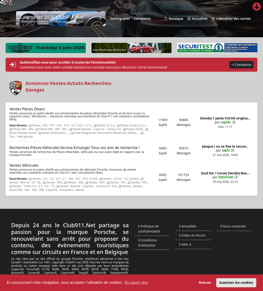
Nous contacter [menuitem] (233, 226)
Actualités (187, 226)
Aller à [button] (185, 244)
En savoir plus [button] (136, 282)
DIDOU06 (226, 177)
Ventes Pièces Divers (27, 109)
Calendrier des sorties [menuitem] (231, 18)
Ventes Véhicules (24, 165)
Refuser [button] (205, 282)
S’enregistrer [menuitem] (120, 18)
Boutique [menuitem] (173, 18)
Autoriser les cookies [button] (236, 282)
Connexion (241, 64)
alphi (226, 150)
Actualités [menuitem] (197, 18)
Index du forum (192, 235)
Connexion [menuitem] (142, 18)
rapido (226, 122)
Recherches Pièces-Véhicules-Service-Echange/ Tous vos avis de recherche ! (74, 147)
